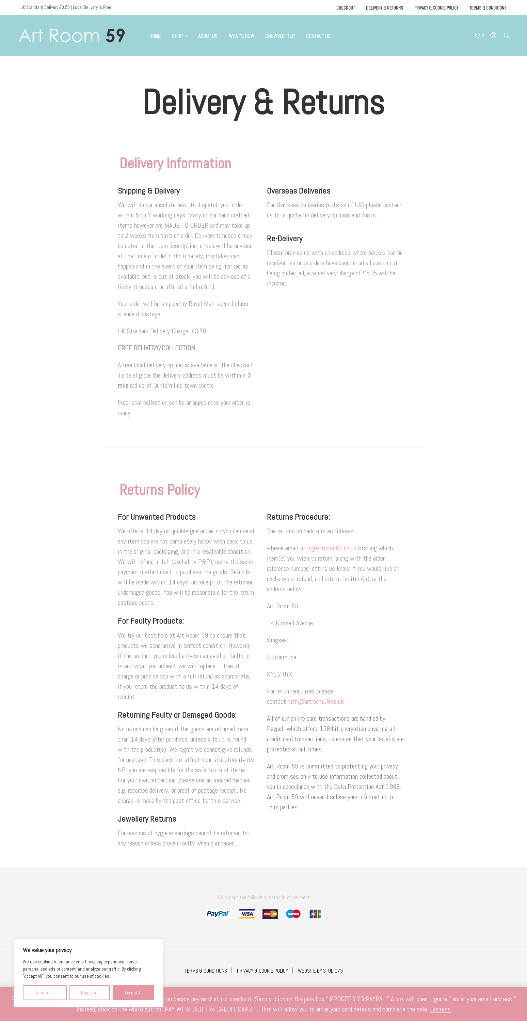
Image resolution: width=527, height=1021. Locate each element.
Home (155, 36)
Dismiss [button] (440, 1009)
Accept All (134, 993)
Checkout (345, 8)
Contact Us (318, 36)
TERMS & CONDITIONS (206, 970)
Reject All (89, 993)
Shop (177, 36)
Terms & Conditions (488, 8)
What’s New (241, 36)
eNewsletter (280, 36)
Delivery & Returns (384, 8)
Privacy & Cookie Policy (436, 8)
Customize (44, 993)
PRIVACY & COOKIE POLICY (262, 970)
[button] (479, 35)
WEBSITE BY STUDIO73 (320, 970)
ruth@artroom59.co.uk (329, 548)
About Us (208, 36)
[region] (88, 973)
